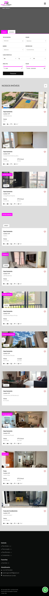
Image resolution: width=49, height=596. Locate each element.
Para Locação (6, 549)
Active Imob (15, 589)
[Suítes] (24, 58)
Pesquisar (13, 73)
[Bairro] (13, 49)
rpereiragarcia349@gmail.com (10, 573)
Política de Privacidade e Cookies (9, 591)
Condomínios (6, 555)
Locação (11, 32)
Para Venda (6, 546)
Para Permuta (6, 552)
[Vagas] (39, 58)
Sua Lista (5, 563)
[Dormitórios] (9, 58)
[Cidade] (36, 41)
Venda (4, 32)
